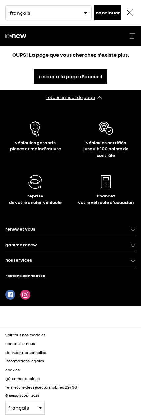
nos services (70, 260)
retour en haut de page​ (70, 97)
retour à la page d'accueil (70, 76)
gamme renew (70, 245)
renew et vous (70, 229)
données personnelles (25, 352)
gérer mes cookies (22, 379)
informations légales (24, 360)
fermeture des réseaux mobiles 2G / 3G (41, 387)
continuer (108, 12)
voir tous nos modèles (25, 334)
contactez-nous (20, 343)
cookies (12, 369)
